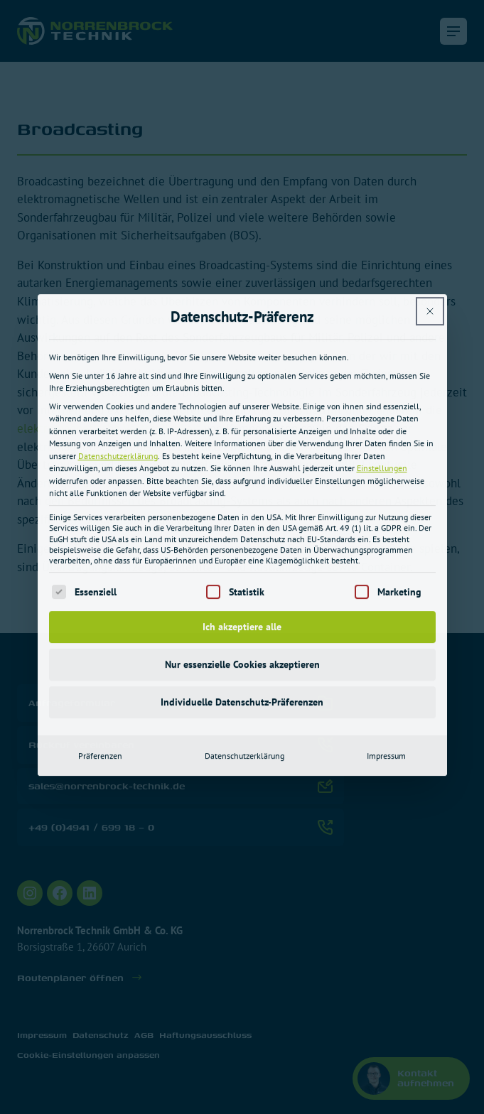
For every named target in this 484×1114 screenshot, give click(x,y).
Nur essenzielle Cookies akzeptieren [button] (242, 532)
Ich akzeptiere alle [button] (242, 495)
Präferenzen (100, 624)
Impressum (386, 624)
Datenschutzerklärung (118, 325)
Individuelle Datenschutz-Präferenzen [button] (242, 570)
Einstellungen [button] (382, 337)
